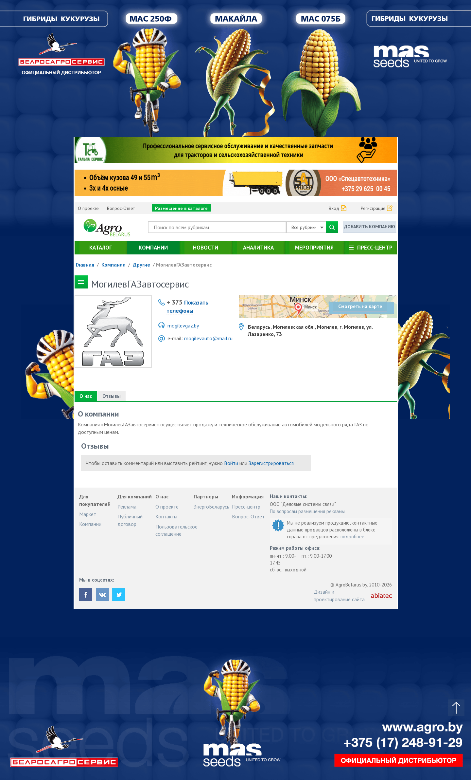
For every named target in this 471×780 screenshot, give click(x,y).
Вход (334, 208)
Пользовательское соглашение (176, 530)
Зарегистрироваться (271, 463)
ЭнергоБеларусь (211, 506)
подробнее (352, 536)
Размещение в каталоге (181, 208)
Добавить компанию (369, 227)
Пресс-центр (374, 247)
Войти (231, 463)
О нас (85, 396)
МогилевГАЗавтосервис (184, 264)
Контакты (166, 516)
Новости (205, 247)
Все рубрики (307, 227)
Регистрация (373, 208)
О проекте (88, 208)
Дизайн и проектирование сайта (339, 595)
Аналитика (258, 247)
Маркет (87, 514)
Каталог (100, 247)
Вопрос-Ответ (121, 208)
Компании (153, 247)
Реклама (126, 506)
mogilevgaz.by (183, 325)
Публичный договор (130, 520)
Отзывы (111, 396)
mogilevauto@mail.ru (208, 338)
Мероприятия (314, 247)
